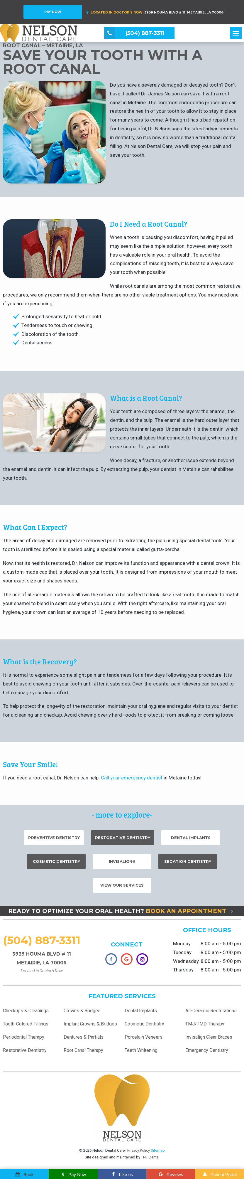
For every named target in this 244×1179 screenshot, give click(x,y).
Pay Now (52, 12)
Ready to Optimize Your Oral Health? (122, 913)
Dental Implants (191, 840)
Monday (182, 946)
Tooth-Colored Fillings (25, 1026)
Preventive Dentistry (54, 840)
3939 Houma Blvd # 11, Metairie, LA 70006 (154, 12)
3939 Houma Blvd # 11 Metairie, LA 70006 (41, 965)
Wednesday (186, 964)
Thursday (183, 973)
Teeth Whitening (141, 1053)
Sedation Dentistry (187, 864)
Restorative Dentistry (122, 840)
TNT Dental (150, 1160)
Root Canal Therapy (83, 1053)
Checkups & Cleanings (26, 1013)
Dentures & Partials (84, 1039)
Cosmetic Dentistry (56, 864)
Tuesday (182, 955)
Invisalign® (122, 864)
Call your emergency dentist (131, 780)
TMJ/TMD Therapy (204, 1026)
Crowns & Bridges (82, 1013)
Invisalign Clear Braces (208, 1039)
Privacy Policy (138, 1153)
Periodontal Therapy (23, 1039)
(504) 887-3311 (41, 942)
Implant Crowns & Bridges (90, 1026)
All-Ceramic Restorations (211, 1013)
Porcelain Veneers (143, 1039)
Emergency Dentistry (206, 1053)
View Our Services (122, 887)
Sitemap (158, 1153)
